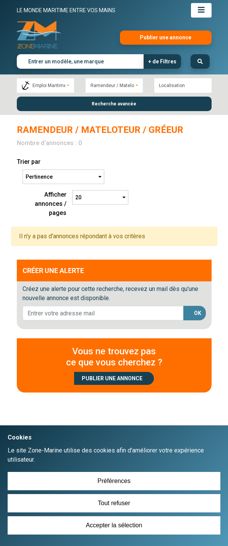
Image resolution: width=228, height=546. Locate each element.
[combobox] (45, 85)
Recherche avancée (114, 104)
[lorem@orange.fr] (103, 313)
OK (197, 313)
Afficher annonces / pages (50, 203)
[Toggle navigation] (201, 10)
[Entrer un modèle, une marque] (80, 61)
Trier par (28, 161)
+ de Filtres (162, 61)
